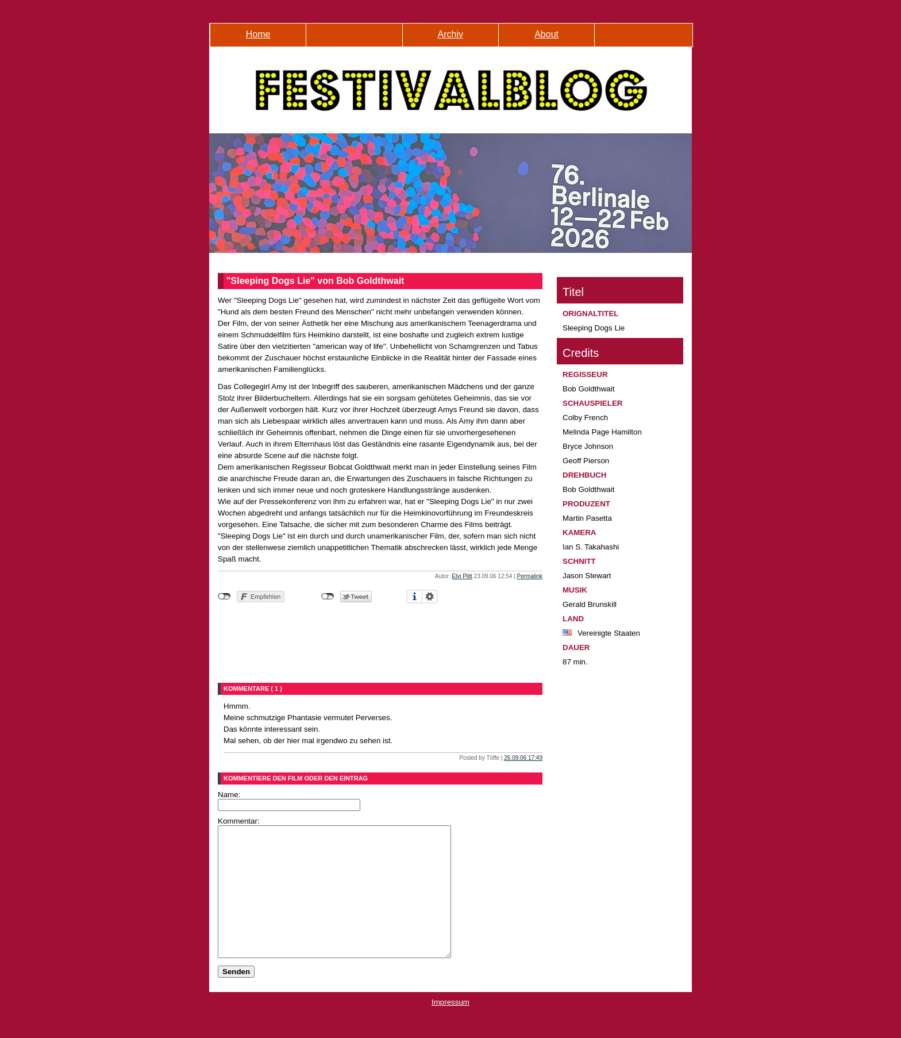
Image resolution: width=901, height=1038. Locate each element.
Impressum (450, 1028)
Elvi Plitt (462, 576)
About (546, 34)
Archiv (450, 34)
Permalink (529, 576)
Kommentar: (239, 821)
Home (258, 34)
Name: (229, 794)
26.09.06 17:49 (523, 758)
